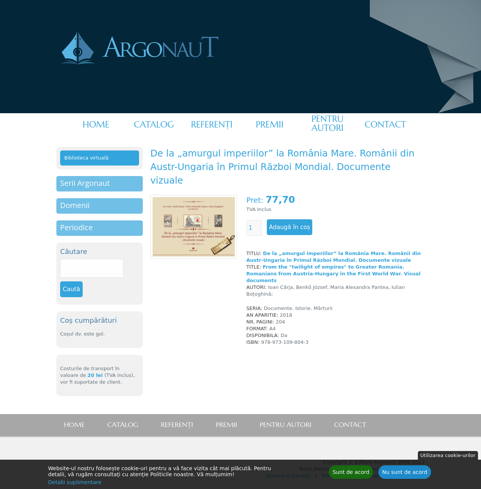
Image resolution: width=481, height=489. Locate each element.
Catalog (154, 124)
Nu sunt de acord (404, 472)
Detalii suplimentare (74, 483)
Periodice (76, 227)
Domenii (75, 205)
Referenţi (211, 124)
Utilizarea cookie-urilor (447, 456)
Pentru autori (327, 123)
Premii (269, 124)
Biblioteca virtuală (86, 158)
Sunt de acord (351, 472)
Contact (385, 124)
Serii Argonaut (85, 183)
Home (96, 124)
